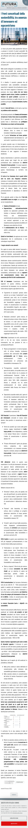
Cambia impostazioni (14, 818)
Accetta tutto (14, 823)
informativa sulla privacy (17, 813)
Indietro (14, 794)
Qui (1, 811)
